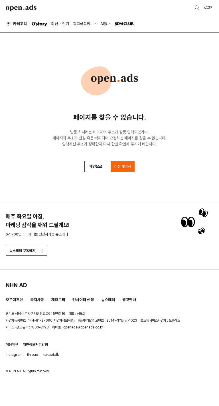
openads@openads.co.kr (83, 327)
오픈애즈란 (14, 299)
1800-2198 (40, 327)
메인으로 (96, 166)
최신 (54, 23)
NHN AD (16, 285)
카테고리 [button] (16, 24)
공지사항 (37, 299)
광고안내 (129, 299)
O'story (39, 24)
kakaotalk (51, 354)
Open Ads (21, 8)
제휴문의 (58, 299)
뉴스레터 (108, 299)
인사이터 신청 (83, 299)
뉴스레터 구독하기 (26, 251)
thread (32, 354)
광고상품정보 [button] (83, 23)
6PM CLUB (124, 24)
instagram (14, 354)
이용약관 (12, 344)
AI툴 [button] (103, 23)
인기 (65, 23)
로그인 (208, 7)
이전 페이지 (122, 166)
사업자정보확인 (64, 320)
